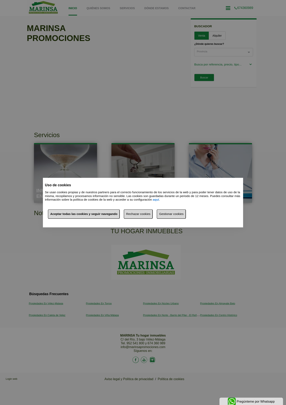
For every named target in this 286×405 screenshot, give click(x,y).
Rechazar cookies (138, 214)
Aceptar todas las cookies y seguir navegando (83, 214)
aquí (156, 199)
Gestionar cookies (171, 214)
